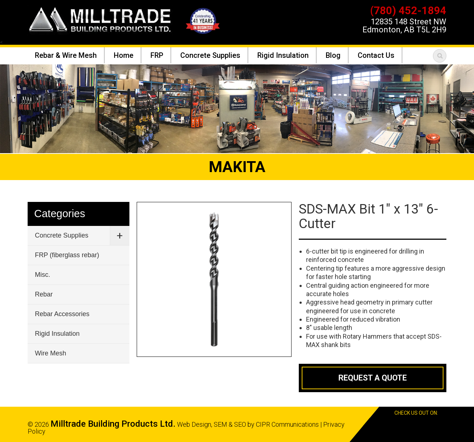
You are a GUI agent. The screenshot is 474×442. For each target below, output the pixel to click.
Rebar (44, 294)
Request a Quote (372, 377)
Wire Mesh (50, 353)
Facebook (417, 424)
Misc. (42, 274)
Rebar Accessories (62, 314)
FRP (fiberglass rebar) (67, 255)
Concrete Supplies (61, 235)
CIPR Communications (287, 424)
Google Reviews (430, 424)
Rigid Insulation (57, 333)
